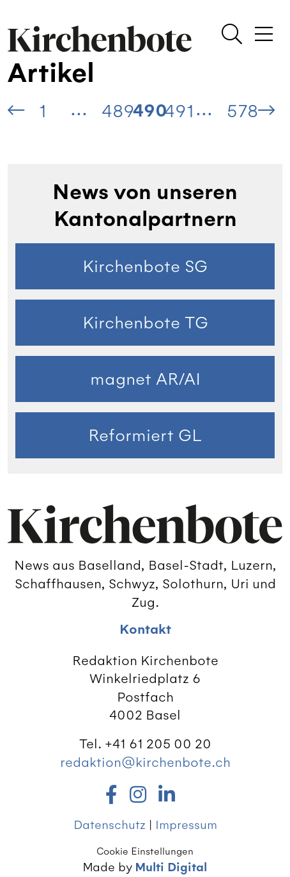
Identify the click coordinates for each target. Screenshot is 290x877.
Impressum (186, 824)
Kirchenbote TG (145, 322)
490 (149, 110)
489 (118, 111)
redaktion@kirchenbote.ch (145, 762)
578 (242, 111)
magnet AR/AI (145, 379)
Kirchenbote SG (145, 266)
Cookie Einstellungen (145, 851)
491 (179, 111)
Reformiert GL (145, 435)
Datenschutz (109, 824)
